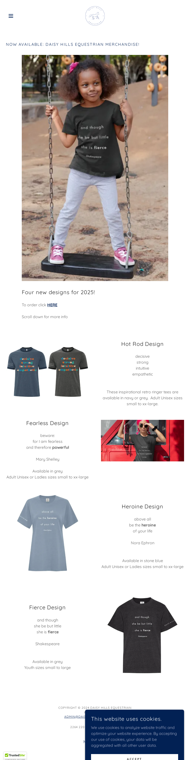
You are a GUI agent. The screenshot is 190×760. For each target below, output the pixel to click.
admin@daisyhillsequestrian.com (95, 716)
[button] (19, 16)
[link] (95, 16)
